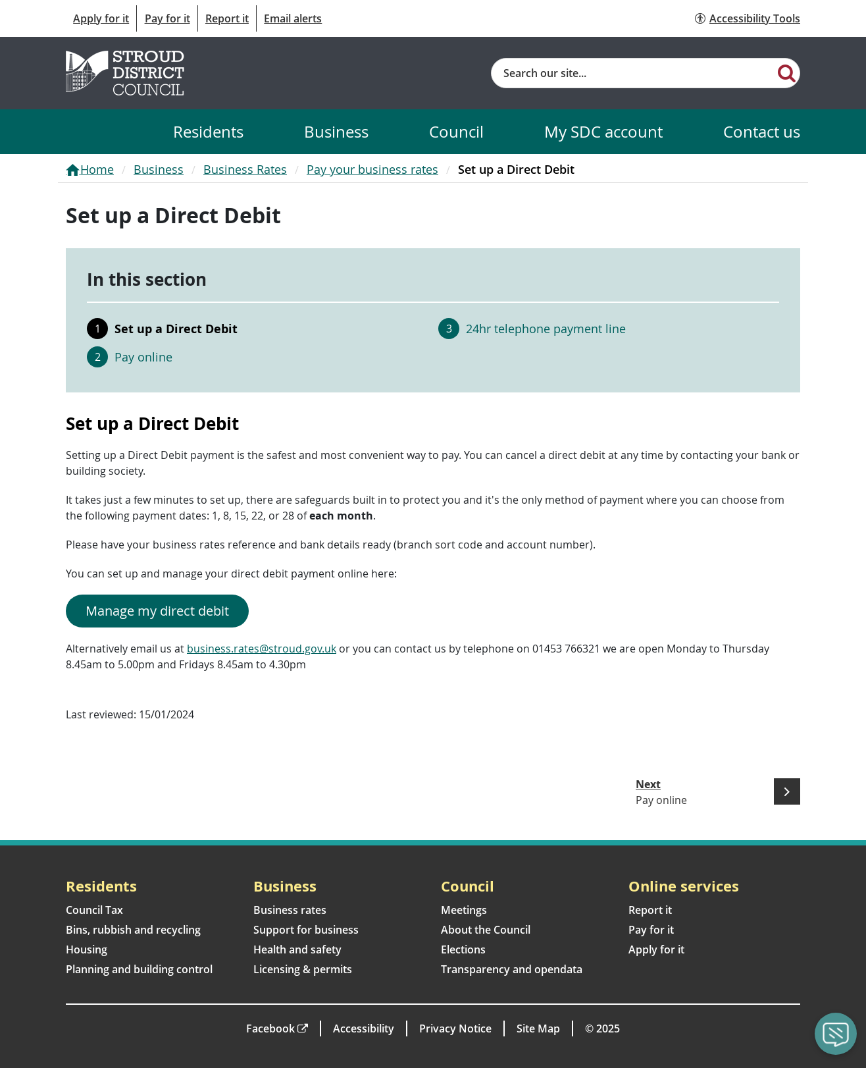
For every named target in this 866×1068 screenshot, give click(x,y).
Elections (463, 949)
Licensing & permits (302, 969)
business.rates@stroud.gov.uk (261, 648)
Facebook (270, 1028)
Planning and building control (139, 969)
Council (456, 131)
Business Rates (245, 169)
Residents (208, 131)
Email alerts (293, 18)
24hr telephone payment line (546, 328)
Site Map (538, 1028)
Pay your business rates (372, 169)
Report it (227, 18)
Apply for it (101, 18)
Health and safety (297, 949)
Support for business (306, 929)
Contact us (761, 131)
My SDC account (603, 131)
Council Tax (94, 910)
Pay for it (167, 18)
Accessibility (363, 1028)
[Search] (787, 72)
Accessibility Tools (754, 18)
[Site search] (633, 73)
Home (97, 169)
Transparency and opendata (511, 969)
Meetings (464, 910)
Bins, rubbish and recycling (133, 929)
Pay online (143, 357)
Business (336, 131)
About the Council (485, 929)
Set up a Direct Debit (176, 328)
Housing (86, 949)
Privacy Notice (455, 1028)
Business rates (289, 910)
